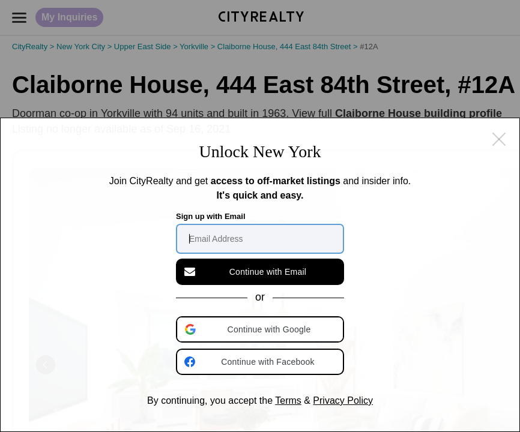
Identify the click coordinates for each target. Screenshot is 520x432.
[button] (261, 329)
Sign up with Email (211, 216)
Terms (288, 400)
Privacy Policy (343, 400)
